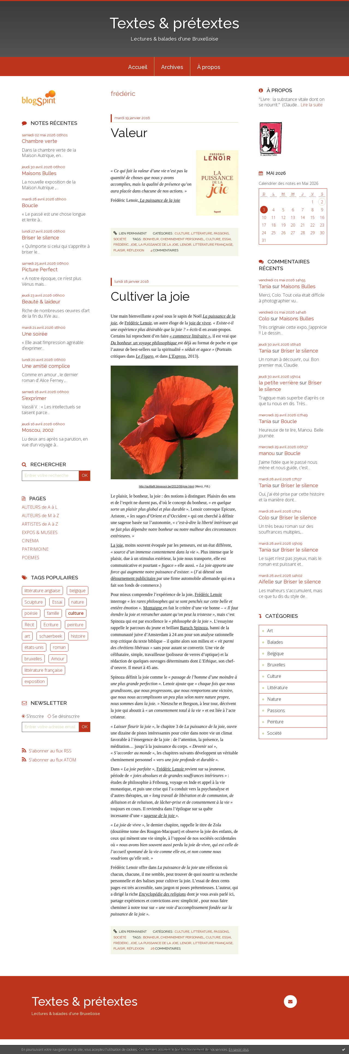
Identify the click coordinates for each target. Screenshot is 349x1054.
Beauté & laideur (41, 302)
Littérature (201, 233)
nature (77, 602)
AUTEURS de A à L (40, 507)
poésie (31, 613)
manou (267, 453)
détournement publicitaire (134, 578)
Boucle (30, 205)
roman (59, 647)
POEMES (30, 558)
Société (119, 239)
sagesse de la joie (160, 815)
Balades (275, 642)
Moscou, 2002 (37, 430)
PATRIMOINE (35, 549)
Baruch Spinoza (194, 627)
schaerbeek (50, 636)
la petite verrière (278, 383)
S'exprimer (34, 398)
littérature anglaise (42, 591)
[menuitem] (137, 66)
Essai (57, 602)
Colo (264, 318)
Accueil (137, 67)
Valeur (129, 133)
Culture (182, 233)
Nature (274, 699)
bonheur (151, 239)
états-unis (34, 647)
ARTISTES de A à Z (40, 524)
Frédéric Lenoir (138, 323)
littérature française (43, 670)
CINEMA (30, 541)
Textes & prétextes (174, 23)
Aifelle (266, 582)
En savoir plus (239, 1049)
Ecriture (50, 625)
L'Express (177, 356)
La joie (117, 545)
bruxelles (33, 659)
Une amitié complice (46, 366)
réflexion (135, 250)
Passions (221, 233)
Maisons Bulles (39, 173)
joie (133, 244)
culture (76, 613)
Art (270, 631)
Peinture (275, 722)
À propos (208, 67)
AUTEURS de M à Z (40, 516)
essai (226, 239)
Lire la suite (311, 105)
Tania (265, 286)
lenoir (185, 244)
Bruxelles (276, 665)
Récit (29, 625)
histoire (78, 636)
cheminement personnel (182, 239)
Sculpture (34, 602)
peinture (75, 625)
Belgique (275, 654)
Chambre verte (39, 141)
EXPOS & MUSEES (40, 532)
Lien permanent (130, 233)
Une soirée (34, 334)
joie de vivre (200, 323)
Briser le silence (40, 237)
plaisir (119, 250)
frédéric (121, 244)
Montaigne (153, 608)
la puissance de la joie (158, 244)
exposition (35, 681)
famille (53, 613)
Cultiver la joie (150, 296)
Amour (57, 659)
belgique (78, 591)
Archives (172, 67)
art (27, 636)
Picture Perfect (40, 269)
